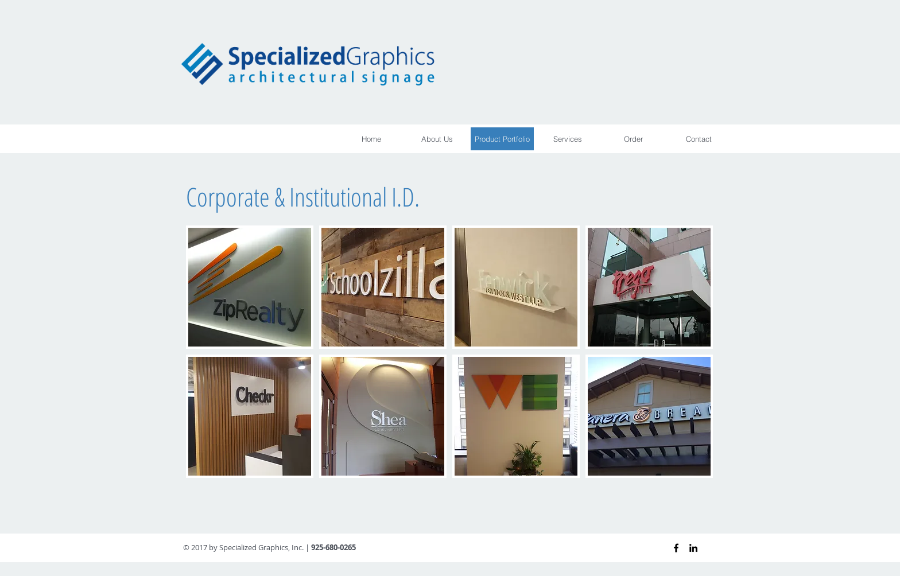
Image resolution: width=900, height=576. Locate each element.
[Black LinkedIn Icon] (693, 548)
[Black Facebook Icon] (676, 548)
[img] (249, 287)
